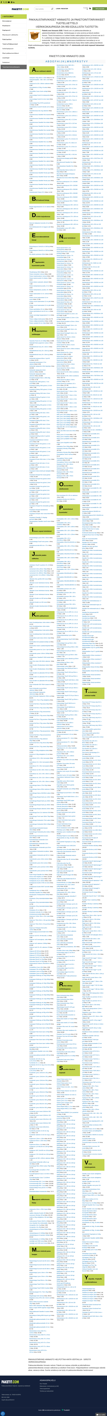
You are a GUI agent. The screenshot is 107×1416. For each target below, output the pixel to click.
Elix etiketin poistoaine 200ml (37, 254)
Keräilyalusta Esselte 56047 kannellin (39, 886)
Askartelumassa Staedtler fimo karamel (40, 114)
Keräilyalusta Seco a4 (35, 890)
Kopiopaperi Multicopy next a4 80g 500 (39, 1024)
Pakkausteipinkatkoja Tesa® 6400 (66, 639)
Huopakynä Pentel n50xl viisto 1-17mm (40, 459)
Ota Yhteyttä (43, 1383)
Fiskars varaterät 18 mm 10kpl (37, 323)
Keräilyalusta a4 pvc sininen (37, 880)
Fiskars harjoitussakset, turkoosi (38, 276)
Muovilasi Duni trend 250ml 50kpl (66, 177)
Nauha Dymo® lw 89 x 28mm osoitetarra (68, 372)
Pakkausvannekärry (62, 746)
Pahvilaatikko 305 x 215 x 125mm (66, 534)
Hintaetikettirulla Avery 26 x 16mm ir (39, 347)
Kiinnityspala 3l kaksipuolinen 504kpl (39, 894)
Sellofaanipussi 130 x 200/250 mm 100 (92, 131)
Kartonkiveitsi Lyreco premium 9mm (39, 870)
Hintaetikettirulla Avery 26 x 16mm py (39, 350)
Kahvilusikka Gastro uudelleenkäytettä (39, 645)
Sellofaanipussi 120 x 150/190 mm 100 (92, 96)
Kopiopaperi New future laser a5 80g (39, 1039)
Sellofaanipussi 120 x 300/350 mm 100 (92, 115)
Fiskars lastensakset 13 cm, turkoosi (39, 293)
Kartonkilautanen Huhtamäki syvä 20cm (40, 847)
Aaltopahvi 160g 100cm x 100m (38, 77)
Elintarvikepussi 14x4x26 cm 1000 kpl (39, 246)
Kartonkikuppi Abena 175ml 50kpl (38, 785)
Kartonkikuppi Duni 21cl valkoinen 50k (39, 812)
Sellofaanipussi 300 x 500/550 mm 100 (92, 286)
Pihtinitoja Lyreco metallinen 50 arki (66, 832)
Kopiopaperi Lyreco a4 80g (36, 973)
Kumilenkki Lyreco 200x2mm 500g (38, 1092)
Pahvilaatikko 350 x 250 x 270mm (66, 546)
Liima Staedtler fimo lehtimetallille (38, 1223)
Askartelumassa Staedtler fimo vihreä (39, 165)
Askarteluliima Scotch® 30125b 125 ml (39, 107)
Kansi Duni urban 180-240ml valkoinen (40, 661)
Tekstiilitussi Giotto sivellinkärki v (91, 1032)
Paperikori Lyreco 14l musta (64, 775)
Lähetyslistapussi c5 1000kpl (37, 1233)
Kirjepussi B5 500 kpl (35, 951)
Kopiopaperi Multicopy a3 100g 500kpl (39, 975)
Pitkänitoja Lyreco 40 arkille (64, 849)
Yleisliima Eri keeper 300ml (89, 1296)
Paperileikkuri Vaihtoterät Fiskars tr (66, 777)
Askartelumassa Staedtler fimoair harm (39, 176)
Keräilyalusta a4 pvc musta (36, 878)
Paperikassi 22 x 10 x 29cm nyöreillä (67, 748)
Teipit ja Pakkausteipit (10, 44)
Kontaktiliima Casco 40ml (36, 967)
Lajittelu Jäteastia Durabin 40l (37, 1213)
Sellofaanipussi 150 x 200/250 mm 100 (92, 146)
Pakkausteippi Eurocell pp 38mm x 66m (67, 647)
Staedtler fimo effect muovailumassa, (92, 550)
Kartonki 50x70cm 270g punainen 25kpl (40, 719)
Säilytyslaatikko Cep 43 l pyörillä (91, 647)
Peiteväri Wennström (62, 804)
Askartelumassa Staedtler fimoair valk (39, 188)
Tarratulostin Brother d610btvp (90, 845)
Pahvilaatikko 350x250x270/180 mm (66, 554)
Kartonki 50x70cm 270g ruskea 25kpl (39, 723)
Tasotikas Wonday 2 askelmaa (90, 904)
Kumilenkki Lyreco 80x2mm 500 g (38, 1107)
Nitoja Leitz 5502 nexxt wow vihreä (66, 430)
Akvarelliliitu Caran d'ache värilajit (38, 91)
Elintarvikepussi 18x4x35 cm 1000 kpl (39, 250)
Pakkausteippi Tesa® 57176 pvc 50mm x (68, 695)
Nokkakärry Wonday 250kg (64, 448)
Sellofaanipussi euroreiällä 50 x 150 (91, 488)
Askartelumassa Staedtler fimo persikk (39, 138)
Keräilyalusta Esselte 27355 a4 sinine (39, 882)
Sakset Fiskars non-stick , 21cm (65, 1087)
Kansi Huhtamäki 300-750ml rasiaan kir (40, 684)
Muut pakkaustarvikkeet (14, 53)
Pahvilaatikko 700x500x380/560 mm (66, 585)
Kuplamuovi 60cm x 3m (35, 1144)
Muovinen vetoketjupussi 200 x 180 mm (67, 205)
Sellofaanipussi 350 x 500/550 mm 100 (92, 325)
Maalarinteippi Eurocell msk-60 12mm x (40, 1261)
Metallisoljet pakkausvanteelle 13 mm (39, 1319)
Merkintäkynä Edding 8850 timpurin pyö (40, 1315)
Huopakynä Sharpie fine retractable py (39, 506)
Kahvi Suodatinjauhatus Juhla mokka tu (40, 622)
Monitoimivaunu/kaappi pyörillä (65, 158)
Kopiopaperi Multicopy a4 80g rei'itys (39, 1016)
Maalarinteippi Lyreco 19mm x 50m (38, 1272)
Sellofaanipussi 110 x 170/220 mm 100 (92, 77)
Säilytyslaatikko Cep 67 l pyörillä (91, 651)
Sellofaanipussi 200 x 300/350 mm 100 (92, 197)
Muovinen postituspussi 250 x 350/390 (67, 189)
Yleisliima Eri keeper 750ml (89, 1300)
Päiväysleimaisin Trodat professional (66, 976)
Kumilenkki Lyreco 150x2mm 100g (38, 1084)
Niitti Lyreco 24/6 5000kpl (63, 416)
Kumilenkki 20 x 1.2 (34, 1063)
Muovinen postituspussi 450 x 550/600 (67, 197)
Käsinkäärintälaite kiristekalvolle (38, 1191)
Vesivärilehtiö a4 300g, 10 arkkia (91, 1230)
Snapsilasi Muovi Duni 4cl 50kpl (90, 535)
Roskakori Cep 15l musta (63, 1034)
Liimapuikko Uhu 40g (35, 1227)
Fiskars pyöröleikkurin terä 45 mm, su (39, 311)
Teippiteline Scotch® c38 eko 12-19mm (92, 1024)
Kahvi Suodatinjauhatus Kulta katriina (39, 630)
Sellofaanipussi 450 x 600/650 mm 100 (92, 348)
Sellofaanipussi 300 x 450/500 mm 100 (92, 282)
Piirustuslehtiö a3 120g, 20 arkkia (66, 838)
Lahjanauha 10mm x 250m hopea (38, 1209)
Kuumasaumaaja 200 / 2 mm (37, 1181)
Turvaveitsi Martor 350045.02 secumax (92, 1134)
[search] (52, 7)
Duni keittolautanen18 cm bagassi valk (39, 227)
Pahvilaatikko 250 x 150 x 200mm (66, 530)
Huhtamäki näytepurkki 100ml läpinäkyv (40, 366)
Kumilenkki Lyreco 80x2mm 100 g (38, 1103)
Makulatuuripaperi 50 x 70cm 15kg (38, 1292)
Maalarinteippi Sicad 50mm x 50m (38, 1280)
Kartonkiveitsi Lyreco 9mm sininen (38, 863)
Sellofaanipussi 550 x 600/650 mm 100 (92, 379)
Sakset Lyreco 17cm (62, 1098)
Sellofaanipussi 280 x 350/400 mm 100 (92, 255)
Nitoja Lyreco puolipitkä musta (65, 438)
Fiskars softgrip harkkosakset (37, 319)
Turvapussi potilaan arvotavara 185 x (92, 1125)
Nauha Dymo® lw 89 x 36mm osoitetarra (68, 376)
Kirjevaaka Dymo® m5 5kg (36, 961)
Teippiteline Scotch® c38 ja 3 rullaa (91, 1028)
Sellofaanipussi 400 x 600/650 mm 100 (92, 340)
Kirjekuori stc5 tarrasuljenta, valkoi (38, 939)
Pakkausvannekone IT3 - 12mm (65, 738)
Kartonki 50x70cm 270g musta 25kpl (39, 708)
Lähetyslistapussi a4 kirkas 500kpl (38, 1229)
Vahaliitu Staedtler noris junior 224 (91, 1185)
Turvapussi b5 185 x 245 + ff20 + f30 (92, 1113)
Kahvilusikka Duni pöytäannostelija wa (39, 642)
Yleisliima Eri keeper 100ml (89, 1292)
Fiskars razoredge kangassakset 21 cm (40, 315)
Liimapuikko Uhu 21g (35, 1225)
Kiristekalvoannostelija (35, 914)
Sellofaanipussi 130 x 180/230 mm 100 (92, 127)
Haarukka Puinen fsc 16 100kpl (37, 341)
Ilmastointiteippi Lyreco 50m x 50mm (39, 537)
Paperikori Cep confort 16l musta (66, 759)
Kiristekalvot (7, 21)
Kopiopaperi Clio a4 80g (35, 969)
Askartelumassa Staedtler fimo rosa (39, 142)
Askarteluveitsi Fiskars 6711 (37, 192)
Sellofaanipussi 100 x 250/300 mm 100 (67, 1318)
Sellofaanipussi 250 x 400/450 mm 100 (92, 247)
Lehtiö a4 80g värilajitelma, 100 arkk (39, 1217)
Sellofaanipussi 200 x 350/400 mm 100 (92, 201)
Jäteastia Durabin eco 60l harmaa (38, 598)
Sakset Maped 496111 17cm (64, 1106)
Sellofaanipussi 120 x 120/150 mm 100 (92, 88)
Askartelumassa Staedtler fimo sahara (39, 149)
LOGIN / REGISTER (62, 8)
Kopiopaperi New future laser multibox (39, 1043)
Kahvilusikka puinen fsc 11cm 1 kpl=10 (39, 649)
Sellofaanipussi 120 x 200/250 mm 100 (92, 108)
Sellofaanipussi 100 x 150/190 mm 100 (67, 1306)
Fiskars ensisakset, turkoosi (36, 274)
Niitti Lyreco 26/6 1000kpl (63, 418)
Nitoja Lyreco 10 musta (63, 434)
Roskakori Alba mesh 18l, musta (65, 1026)
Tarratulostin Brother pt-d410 (90, 849)
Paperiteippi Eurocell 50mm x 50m (66, 792)
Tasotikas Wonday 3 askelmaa (90, 907)
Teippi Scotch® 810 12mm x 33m (91, 954)
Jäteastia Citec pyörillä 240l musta (38, 579)
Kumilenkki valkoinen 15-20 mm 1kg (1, (40, 1134)
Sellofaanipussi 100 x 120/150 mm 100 (67, 1298)
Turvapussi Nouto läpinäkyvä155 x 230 (92, 1121)
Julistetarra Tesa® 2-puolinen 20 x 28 (39, 565)
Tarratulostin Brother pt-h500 (90, 857)
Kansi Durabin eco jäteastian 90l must (39, 680)
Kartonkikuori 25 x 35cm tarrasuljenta (39, 766)
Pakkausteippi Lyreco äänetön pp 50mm (67, 658)
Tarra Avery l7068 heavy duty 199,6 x (92, 725)
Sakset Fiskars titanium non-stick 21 (66, 1094)
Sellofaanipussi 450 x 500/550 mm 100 (92, 344)
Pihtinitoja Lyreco (61, 830)
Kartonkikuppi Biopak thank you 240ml (39, 801)
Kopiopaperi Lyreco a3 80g (36, 971)
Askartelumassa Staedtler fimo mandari (40, 130)
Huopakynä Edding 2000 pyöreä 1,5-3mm (40, 385)
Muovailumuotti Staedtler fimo (65, 162)
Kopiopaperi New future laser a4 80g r (39, 1035)
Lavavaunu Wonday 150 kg (36, 1215)
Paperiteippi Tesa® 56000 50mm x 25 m (67, 796)
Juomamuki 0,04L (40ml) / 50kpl (38, 571)
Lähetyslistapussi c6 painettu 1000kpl (39, 1235)
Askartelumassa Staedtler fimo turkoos (39, 157)
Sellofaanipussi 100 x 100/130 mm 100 (67, 1295)
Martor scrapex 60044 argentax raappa (39, 1307)
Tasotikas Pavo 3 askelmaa (89, 900)
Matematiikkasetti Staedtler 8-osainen (39, 1311)
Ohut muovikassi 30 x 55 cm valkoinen (67, 495)
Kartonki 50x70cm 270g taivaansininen (40, 731)
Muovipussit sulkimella (14, 35)
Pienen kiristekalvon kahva (64, 828)
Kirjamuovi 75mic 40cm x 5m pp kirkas (39, 924)
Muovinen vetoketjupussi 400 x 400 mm (67, 224)
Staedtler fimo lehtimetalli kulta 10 (91, 608)
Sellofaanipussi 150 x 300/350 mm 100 (92, 154)
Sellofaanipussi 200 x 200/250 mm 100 (92, 185)
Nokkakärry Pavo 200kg (63, 446)
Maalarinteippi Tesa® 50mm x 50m (38, 1284)
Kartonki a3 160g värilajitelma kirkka (39, 750)
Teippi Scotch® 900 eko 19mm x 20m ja (93, 973)
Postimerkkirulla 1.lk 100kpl (64, 882)
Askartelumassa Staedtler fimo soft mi (39, 153)
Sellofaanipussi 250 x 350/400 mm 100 (92, 243)
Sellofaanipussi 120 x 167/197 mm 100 (92, 100)
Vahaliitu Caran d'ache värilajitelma (91, 1173)
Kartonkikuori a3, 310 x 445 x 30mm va (40, 773)
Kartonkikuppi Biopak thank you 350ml (39, 804)
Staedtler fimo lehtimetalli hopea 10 (91, 604)
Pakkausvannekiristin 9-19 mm (65, 734)
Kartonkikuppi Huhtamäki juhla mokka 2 (40, 832)
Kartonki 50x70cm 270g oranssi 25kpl (39, 715)
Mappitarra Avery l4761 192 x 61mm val (40, 1298)
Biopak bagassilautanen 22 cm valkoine (40, 206)
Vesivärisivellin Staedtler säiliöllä (91, 1238)
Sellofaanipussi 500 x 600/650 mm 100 (92, 371)
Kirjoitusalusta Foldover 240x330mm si (39, 963)
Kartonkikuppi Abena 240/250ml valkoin (40, 793)
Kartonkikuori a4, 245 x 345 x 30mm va (40, 781)
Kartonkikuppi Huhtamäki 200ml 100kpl (40, 824)
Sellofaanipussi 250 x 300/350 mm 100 (92, 240)
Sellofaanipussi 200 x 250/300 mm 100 (92, 189)
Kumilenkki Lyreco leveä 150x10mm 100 (40, 1119)
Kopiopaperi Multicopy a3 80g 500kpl (39, 987)
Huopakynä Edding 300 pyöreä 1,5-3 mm (40, 401)
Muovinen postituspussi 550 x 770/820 (67, 201)
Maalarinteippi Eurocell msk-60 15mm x (40, 1265)
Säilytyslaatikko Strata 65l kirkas (91, 671)
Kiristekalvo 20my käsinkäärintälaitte (39, 898)
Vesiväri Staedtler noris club (89, 1209)
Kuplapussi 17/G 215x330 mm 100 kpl (39, 1154)
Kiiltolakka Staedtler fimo (36, 892)
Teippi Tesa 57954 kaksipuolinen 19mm (92, 993)
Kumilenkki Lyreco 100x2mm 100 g (38, 1072)
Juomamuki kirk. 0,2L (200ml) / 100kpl (39, 575)
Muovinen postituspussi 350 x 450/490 (67, 193)
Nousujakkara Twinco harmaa (65, 454)
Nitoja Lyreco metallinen (63, 436)
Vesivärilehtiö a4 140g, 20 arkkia (91, 1226)
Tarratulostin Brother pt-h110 (90, 853)
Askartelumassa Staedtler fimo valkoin (39, 161)
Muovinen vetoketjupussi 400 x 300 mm (67, 220)
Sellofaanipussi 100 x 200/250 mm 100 (67, 1314)
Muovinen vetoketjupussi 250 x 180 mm (67, 212)
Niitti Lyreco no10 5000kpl (64, 422)
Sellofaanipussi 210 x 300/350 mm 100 (92, 205)
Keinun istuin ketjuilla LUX (36, 876)
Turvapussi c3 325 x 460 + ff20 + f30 (92, 1117)
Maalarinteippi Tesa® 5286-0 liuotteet (39, 1288)
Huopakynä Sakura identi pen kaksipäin (40, 471)
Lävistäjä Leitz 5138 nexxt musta (38, 1243)
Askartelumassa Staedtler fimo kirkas (39, 126)
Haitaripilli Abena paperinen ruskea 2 (39, 343)
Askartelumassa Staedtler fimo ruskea (39, 145)
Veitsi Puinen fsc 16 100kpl (89, 1203)
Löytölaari (5, 58)
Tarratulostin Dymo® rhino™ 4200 (91, 896)
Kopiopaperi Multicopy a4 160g (37, 1002)
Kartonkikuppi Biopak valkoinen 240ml (39, 808)
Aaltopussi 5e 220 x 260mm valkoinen (39, 83)
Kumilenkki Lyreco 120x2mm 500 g (38, 1080)
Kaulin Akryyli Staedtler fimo (37, 874)
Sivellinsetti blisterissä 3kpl (89, 533)
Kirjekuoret (6, 25)
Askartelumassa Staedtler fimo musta (39, 134)
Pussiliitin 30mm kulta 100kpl (64, 950)
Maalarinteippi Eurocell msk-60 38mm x (40, 1268)
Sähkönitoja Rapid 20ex (88, 643)
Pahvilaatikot (7, 39)
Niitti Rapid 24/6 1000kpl (63, 425)
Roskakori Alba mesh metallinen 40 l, (67, 1030)
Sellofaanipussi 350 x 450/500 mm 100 (92, 321)
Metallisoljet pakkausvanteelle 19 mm (39, 1327)
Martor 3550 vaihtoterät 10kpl (37, 1305)
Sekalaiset (14, 62)
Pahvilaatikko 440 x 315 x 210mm (66, 569)
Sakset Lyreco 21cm (62, 1100)
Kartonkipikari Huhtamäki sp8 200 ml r (39, 855)
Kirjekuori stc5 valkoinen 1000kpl (38, 943)
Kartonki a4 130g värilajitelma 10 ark (39, 754)
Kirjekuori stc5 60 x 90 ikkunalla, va (38, 935)
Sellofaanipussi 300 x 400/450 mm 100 (92, 278)
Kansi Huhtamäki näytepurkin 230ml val (40, 696)
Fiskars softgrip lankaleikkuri (37, 321)
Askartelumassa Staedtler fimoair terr (39, 184)
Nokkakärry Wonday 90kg (64, 452)
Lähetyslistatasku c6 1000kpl (37, 1239)
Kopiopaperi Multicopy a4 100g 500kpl (39, 995)
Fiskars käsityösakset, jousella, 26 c (39, 290)
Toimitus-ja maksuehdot (46, 1391)
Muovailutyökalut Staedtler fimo (65, 166)
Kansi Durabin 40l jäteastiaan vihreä (39, 669)
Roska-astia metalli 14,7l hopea (65, 1018)
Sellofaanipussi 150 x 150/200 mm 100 (92, 139)
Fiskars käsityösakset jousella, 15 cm (39, 286)
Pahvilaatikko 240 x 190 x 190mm (66, 526)
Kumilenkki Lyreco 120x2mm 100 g (38, 1076)
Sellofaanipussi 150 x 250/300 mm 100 (92, 150)
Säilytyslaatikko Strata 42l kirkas (91, 667)
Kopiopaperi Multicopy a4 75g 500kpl (39, 1004)
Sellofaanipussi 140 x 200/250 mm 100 (92, 135)
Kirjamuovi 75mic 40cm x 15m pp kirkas (40, 920)
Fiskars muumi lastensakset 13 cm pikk (40, 301)
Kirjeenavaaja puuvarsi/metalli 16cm (39, 931)
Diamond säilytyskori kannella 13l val (39, 223)
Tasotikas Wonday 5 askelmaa (90, 911)
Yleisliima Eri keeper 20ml (89, 1294)
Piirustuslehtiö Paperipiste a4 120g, (66, 841)
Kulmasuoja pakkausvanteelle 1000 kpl (39, 1055)
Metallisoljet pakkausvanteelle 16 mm (39, 1323)
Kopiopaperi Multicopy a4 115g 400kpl (39, 998)
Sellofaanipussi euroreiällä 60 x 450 (91, 496)
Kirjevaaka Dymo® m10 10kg (37, 957)
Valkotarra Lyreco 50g (88, 1193)
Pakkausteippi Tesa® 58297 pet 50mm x (68, 711)
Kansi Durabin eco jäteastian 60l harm (39, 673)
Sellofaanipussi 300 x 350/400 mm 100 (92, 274)
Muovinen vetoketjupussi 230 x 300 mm (67, 208)
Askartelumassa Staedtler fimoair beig (39, 169)
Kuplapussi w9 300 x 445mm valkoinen (39, 1158)
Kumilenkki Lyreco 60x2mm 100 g (38, 1096)
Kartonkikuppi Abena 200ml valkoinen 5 (40, 789)
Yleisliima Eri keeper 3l (88, 1298)
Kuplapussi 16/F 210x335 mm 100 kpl (39, 1150)
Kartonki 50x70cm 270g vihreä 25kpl (39, 742)
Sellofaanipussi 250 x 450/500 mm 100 (92, 251)
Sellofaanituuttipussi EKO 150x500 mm (92, 515)
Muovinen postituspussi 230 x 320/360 (67, 185)
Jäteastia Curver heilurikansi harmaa (39, 583)
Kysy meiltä (101, 1415)
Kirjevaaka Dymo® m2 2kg (36, 959)
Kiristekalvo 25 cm (34, 910)
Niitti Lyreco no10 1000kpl (64, 420)
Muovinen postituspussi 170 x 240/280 (67, 181)
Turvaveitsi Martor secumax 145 (90, 1142)
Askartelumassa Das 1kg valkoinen (38, 110)
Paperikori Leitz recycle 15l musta (66, 771)
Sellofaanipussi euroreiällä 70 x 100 (91, 503)
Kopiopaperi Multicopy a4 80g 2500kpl (39, 1008)
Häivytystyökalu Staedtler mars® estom (40, 521)
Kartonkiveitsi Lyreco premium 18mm (39, 867)
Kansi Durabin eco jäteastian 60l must (39, 676)
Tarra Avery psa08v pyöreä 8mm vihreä (92, 737)
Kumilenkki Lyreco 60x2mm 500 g (38, 1100)
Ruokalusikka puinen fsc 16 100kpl (66, 1055)
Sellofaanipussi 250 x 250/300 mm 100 (92, 236)
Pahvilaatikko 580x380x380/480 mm (66, 581)
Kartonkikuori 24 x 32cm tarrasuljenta (39, 762)
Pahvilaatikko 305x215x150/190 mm (66, 542)
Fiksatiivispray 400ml (35, 272)
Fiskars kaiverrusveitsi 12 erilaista (38, 278)
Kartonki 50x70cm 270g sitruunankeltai (39, 727)
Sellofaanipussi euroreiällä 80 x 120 (91, 507)
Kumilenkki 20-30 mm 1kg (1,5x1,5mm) (40, 1065)
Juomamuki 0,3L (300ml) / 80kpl (38, 573)
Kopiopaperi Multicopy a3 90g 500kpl (39, 991)
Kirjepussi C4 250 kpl (35, 955)
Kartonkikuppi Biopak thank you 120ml (39, 797)
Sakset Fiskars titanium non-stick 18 (66, 1091)
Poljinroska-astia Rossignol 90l (65, 875)
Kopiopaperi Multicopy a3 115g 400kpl (39, 979)
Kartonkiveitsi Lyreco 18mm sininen (39, 859)
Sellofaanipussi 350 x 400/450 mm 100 (92, 317)
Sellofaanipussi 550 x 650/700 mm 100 (92, 383)
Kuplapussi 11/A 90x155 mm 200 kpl (39, 1146)
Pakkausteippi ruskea (62, 666)
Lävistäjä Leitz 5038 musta (36, 1241)
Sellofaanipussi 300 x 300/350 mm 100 (92, 271)
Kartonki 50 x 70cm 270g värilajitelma (39, 700)
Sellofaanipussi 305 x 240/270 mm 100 (92, 298)
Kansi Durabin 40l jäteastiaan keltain (39, 665)
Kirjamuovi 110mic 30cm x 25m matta (39, 916)
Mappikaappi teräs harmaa (36, 1296)
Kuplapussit (6, 30)
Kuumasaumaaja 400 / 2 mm (37, 1185)
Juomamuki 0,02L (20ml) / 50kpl (38, 569)
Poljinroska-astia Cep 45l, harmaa (66, 859)
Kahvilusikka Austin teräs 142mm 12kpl (40, 638)
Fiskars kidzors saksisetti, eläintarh (38, 282)
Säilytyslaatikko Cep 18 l (88, 645)
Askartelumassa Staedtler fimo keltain (39, 118)
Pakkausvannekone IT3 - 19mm (65, 742)
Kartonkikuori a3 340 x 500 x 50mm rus (40, 770)
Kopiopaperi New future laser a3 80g (39, 1028)
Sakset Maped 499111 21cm (64, 1108)
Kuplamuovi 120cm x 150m (36, 1138)
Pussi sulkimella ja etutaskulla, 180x (66, 946)
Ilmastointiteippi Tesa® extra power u (39, 541)
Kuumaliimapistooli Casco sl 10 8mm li (39, 1173)
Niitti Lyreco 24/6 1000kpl (63, 414)
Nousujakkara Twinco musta (64, 462)
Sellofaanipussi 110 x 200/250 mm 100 (92, 84)
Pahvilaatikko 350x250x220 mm (65, 550)
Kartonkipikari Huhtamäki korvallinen (39, 851)
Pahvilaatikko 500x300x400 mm (65, 573)
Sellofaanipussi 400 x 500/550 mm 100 (92, 337)
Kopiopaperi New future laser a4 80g (39, 1032)
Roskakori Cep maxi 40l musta (65, 1036)
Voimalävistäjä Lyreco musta (90, 1249)
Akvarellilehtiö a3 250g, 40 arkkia (38, 87)
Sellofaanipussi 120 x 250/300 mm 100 (92, 112)
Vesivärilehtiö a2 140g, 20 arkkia (91, 1222)
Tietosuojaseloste (45, 1388)
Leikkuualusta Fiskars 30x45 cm (38, 1221)
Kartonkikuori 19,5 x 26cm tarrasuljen (39, 758)
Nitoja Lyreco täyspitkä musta (65, 442)
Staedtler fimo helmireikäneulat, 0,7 (91, 601)
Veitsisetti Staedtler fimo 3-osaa (90, 1205)
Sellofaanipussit (14, 48)
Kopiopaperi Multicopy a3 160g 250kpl (39, 983)
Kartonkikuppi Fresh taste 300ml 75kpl (39, 816)
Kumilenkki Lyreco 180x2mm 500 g (38, 1088)
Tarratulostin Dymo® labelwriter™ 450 (92, 880)
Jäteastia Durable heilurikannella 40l (39, 606)
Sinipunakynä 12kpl (87, 527)
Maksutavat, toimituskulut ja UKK (49, 1386)
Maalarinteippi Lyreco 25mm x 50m (38, 1276)
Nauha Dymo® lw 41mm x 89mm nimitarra (68, 348)
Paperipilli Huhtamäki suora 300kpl (66, 789)
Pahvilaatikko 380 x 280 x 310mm (66, 557)
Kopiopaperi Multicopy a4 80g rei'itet (39, 1012)
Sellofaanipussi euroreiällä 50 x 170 (91, 492)
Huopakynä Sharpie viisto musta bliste (39, 513)
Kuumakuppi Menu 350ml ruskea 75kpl (39, 1166)
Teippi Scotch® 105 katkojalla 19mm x (92, 935)
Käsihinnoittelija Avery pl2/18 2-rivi (38, 1187)
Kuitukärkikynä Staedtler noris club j (39, 1051)
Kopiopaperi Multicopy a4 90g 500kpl (39, 1020)
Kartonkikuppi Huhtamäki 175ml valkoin (40, 820)
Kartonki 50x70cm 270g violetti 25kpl (39, 746)
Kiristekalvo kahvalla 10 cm (36, 912)
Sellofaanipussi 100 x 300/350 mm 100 (92, 65)
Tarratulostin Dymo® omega (89, 892)
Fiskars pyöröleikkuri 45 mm (37, 309)
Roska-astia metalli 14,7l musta (65, 1022)
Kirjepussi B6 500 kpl (35, 953)
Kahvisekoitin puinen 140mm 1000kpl (39, 653)
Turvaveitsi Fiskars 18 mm (89, 1129)
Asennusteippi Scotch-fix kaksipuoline (39, 95)
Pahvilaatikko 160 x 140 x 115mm (66, 519)
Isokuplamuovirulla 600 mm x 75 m (38, 545)
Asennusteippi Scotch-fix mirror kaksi (39, 99)
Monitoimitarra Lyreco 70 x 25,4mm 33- (67, 139)
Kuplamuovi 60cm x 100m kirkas (38, 1140)
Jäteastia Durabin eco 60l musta (38, 602)
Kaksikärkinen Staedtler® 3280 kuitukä (39, 657)
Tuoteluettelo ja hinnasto (11, 67)
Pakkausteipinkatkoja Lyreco (64, 635)
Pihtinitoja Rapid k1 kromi (63, 836)
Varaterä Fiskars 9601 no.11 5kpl (91, 1195)
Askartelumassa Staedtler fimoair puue (39, 180)
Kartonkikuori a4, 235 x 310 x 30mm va (40, 777)
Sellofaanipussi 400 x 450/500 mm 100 (92, 333)
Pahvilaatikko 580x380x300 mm (65, 577)
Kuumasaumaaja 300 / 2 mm (37, 1183)
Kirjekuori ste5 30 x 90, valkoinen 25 (39, 947)
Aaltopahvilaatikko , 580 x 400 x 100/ (39, 79)
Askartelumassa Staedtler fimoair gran (39, 173)
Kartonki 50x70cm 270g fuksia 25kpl (39, 704)
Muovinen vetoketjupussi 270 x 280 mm (67, 216)
